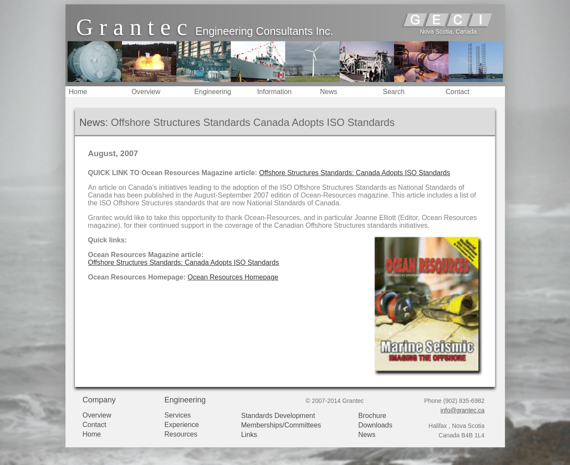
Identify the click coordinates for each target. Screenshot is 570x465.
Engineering (212, 91)
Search (394, 91)
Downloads (375, 425)
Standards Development (278, 415)
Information (274, 91)
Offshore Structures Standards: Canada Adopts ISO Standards (354, 172)
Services (178, 415)
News (328, 91)
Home (78, 91)
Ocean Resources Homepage (232, 277)
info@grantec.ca (462, 410)
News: (93, 122)
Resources (181, 434)
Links (249, 434)
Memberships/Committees (281, 425)
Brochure (372, 415)
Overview (145, 91)
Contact (457, 91)
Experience (182, 424)
